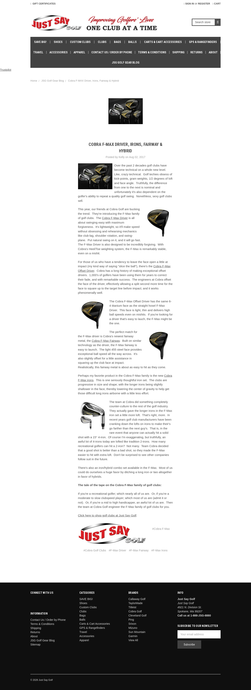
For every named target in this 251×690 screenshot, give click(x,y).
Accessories (58, 52)
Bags (117, 42)
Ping (131, 619)
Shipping (178, 52)
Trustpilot (5, 69)
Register (204, 3)
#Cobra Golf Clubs (95, 550)
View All (133, 640)
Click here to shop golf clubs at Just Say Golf (107, 515)
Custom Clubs (80, 42)
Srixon (132, 623)
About (213, 52)
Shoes (58, 42)
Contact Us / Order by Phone (111, 52)
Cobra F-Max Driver (115, 218)
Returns (196, 52)
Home (33, 80)
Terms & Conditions (152, 52)
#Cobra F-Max (161, 528)
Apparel (79, 52)
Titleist (132, 607)
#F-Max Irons (159, 550)
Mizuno (132, 627)
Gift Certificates (42, 3)
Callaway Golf (136, 599)
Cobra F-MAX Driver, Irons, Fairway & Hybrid (93, 80)
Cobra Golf (135, 611)
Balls (132, 42)
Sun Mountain (136, 632)
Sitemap (35, 644)
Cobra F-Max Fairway (106, 340)
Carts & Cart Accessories (163, 42)
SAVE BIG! (40, 42)
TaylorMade (135, 603)
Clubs (102, 42)
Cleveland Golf (137, 615)
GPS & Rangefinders (203, 42)
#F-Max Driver (117, 550)
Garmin (132, 636)
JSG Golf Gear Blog (125, 62)
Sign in (189, 3)
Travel (38, 52)
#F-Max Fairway (139, 550)
